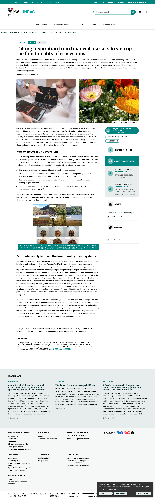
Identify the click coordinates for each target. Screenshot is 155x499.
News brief (111, 2)
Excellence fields (44, 458)
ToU (78, 494)
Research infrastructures (47, 439)
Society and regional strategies (20, 449)
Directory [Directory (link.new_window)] (121, 2)
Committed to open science (78, 458)
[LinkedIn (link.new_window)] (118, 432)
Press (102, 2)
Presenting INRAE (14, 461)
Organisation (13, 458)
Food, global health (15, 447)
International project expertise (78, 439)
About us (80, 25)
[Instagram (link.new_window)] (125, 432)
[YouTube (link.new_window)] (128, 432)
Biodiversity (21, 42)
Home (3, 32)
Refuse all (120, 493)
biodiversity (111, 137)
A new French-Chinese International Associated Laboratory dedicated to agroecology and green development (26, 387)
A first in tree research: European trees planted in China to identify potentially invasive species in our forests (122, 387)
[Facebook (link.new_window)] (121, 432)
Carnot (40, 436)
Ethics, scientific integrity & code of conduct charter (79, 462)
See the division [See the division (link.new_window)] (114, 240)
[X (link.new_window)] (132, 432)
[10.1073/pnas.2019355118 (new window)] (62, 349)
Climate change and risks (18, 444)
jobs (95, 2)
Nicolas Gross (123, 169)
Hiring (10, 479)
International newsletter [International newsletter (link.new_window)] (137, 2)
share (42, 42)
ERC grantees (43, 461)
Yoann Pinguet (123, 184)
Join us (93, 25)
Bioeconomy (13, 441)
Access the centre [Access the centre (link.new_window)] (116, 217)
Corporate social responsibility (78, 465)
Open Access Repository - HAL (19, 468)
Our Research (41, 25)
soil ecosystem (113, 141)
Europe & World (109, 25)
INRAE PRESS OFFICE (125, 150)
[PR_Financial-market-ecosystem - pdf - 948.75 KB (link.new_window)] (122, 130)
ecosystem (124, 137)
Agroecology (13, 382)
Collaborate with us (61, 25)
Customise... (143, 493)
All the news (12, 32)
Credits (71, 494)
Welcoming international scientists (17, 483)
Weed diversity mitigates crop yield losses (75, 385)
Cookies (71, 496)
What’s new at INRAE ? (16, 470)
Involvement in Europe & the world (19, 464)
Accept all (106, 493)
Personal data (88, 494)
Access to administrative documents (93, 496)
